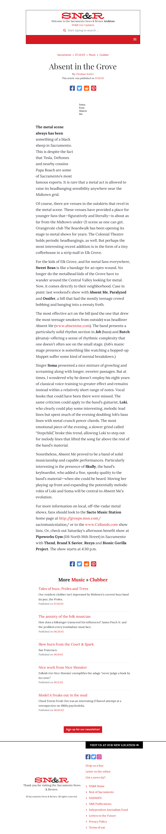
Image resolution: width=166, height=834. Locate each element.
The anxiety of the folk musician (64, 616)
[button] (135, 39)
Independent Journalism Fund (108, 809)
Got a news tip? (96, 777)
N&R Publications (100, 804)
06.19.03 (58, 654)
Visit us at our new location (114, 745)
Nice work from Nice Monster (63, 667)
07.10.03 (80, 54)
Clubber (104, 54)
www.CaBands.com (101, 524)
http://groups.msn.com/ (80, 518)
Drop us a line (94, 765)
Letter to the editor (98, 771)
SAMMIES (95, 798)
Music (92, 54)
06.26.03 (59, 631)
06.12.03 (58, 682)
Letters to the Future (102, 815)
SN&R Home (97, 786)
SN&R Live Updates (83, 25)
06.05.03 (59, 710)
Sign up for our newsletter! (83, 729)
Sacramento (64, 54)
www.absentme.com (72, 325)
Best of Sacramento (101, 792)
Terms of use (97, 827)
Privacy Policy (98, 821)
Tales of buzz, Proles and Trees (63, 588)
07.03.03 (58, 603)
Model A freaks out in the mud (63, 695)
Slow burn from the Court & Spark (66, 644)
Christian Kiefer (85, 74)
